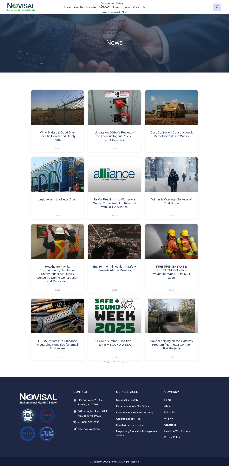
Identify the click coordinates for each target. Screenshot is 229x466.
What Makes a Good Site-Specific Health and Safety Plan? (58, 136)
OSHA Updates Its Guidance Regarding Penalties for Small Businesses (57, 344)
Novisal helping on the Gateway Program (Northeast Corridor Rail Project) (171, 344)
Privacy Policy (172, 437)
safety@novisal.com (89, 429)
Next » (124, 362)
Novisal (114, 461)
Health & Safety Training (130, 425)
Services (103, 7)
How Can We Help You (177, 431)
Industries (91, 7)
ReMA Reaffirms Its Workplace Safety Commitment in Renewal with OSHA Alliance (114, 203)
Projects (117, 7)
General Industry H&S (128, 418)
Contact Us (139, 7)
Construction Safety (127, 400)
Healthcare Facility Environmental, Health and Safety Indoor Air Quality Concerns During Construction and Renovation (57, 274)
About (167, 406)
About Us (78, 7)
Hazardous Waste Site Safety (132, 406)
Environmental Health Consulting (134, 412)
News (127, 7)
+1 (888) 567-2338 (88, 422)
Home (67, 7)
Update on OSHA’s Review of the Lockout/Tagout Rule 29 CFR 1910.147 (114, 136)
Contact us (170, 424)
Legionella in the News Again (57, 199)
